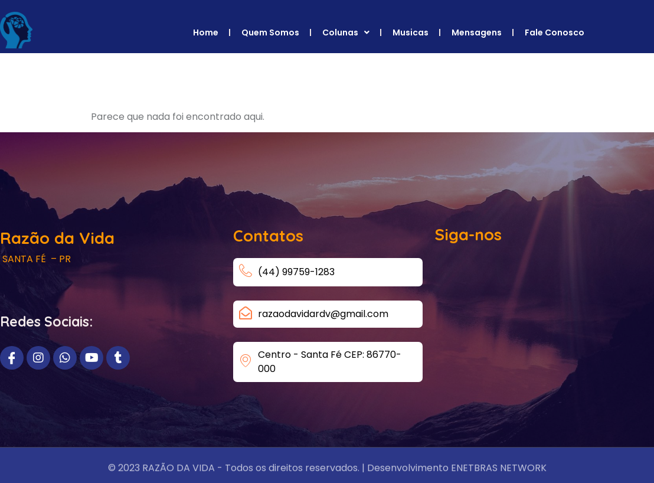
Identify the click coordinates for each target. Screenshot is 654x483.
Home (205, 32)
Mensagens (477, 32)
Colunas (345, 32)
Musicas (411, 32)
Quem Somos (270, 32)
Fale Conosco (554, 32)
